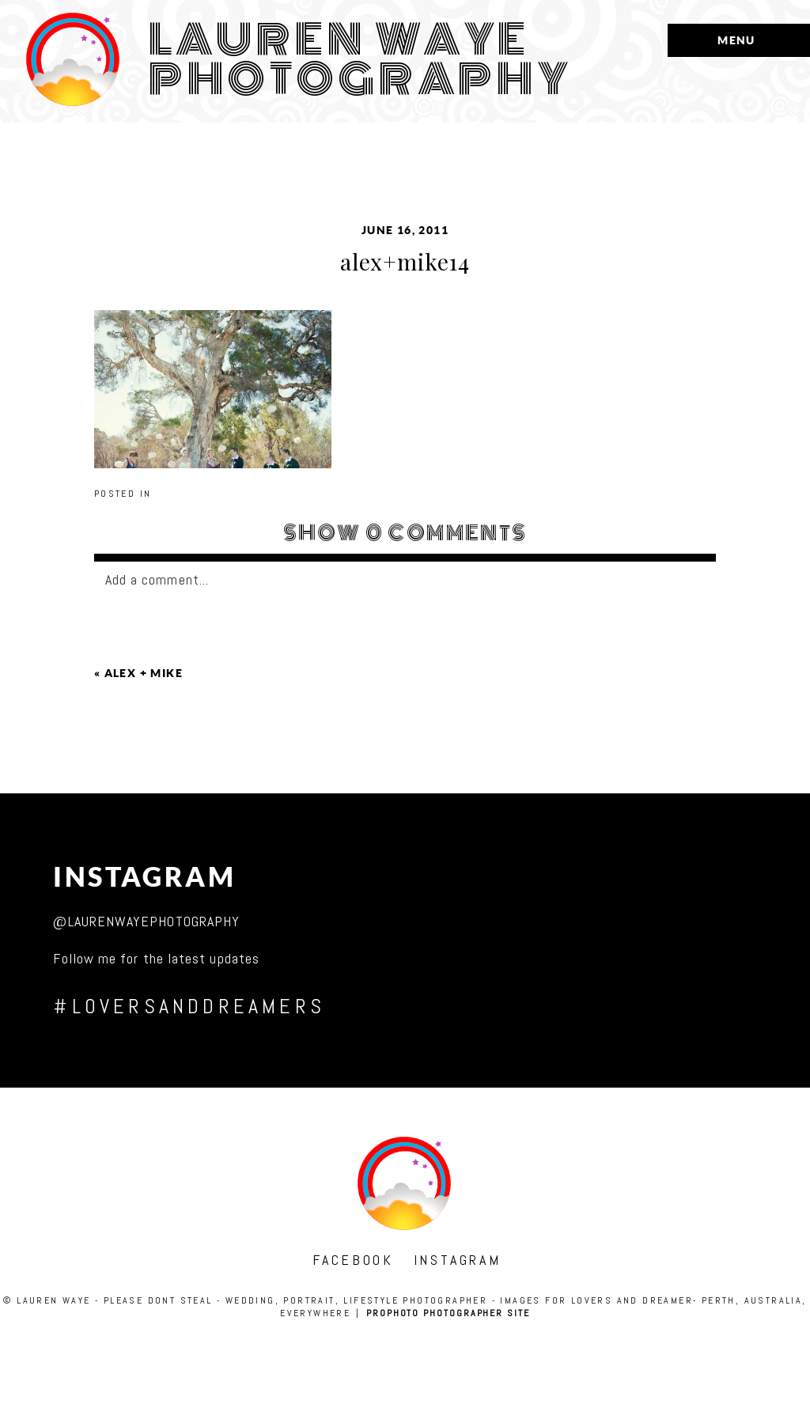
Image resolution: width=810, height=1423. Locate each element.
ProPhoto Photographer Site (448, 1313)
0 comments (405, 533)
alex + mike (143, 673)
